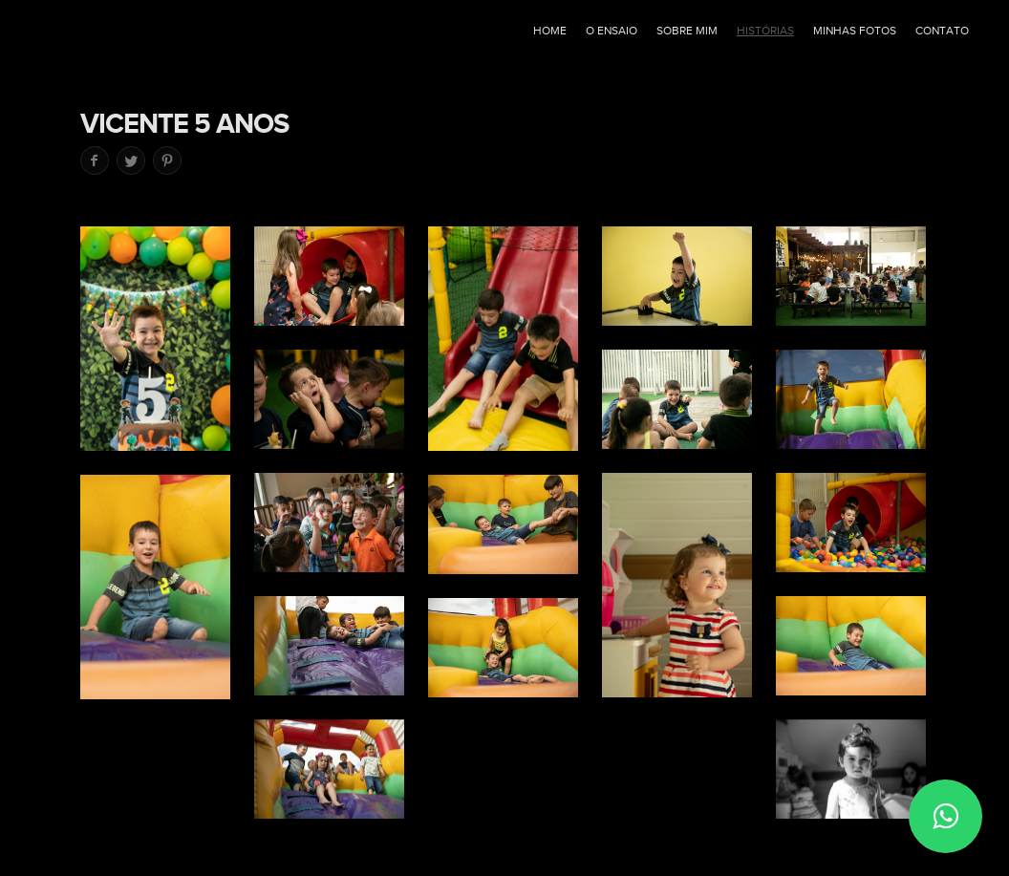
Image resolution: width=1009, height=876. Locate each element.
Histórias (765, 30)
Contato (942, 30)
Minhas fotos (854, 30)
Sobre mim (687, 30)
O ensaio (611, 30)
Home (550, 30)
